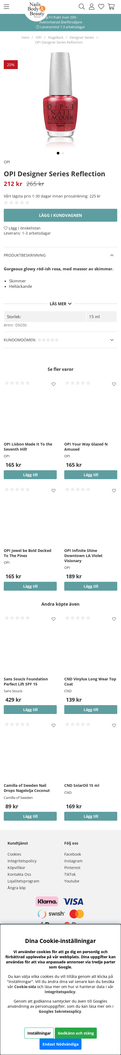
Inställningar (39, 1033)
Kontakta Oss (19, 874)
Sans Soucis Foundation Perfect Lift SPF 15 (26, 681)
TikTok (70, 874)
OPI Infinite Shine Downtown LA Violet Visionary (83, 555)
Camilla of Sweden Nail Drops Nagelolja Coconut (27, 788)
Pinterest (72, 867)
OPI (39, 37)
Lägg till (30, 709)
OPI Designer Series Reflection (59, 42)
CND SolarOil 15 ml (81, 785)
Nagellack (55, 37)
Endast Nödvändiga (60, 1044)
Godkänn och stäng (76, 1033)
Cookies (14, 854)
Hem (25, 37)
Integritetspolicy (22, 860)
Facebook (72, 854)
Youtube (71, 881)
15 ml (94, 316)
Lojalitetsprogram (23, 881)
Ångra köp (17, 887)
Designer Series (82, 37)
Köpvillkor (16, 867)
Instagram (73, 860)
